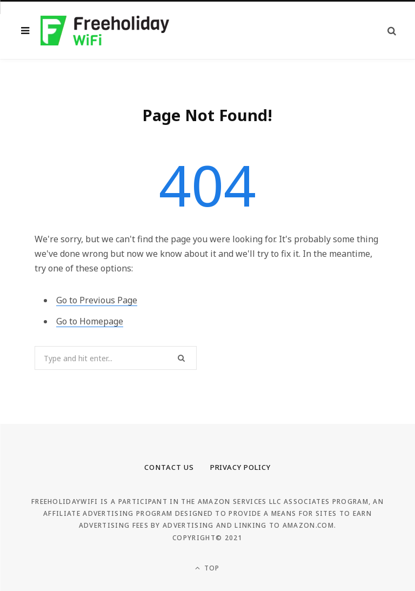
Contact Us (169, 467)
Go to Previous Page (96, 300)
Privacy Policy (240, 467)
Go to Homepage (89, 321)
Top (207, 568)
